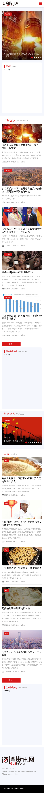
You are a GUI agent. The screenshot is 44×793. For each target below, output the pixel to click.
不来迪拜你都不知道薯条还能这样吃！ (22, 568)
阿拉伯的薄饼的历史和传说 (16, 608)
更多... (11, 344)
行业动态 (7, 127)
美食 (6, 460)
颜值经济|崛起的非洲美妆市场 (17, 272)
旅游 (6, 634)
